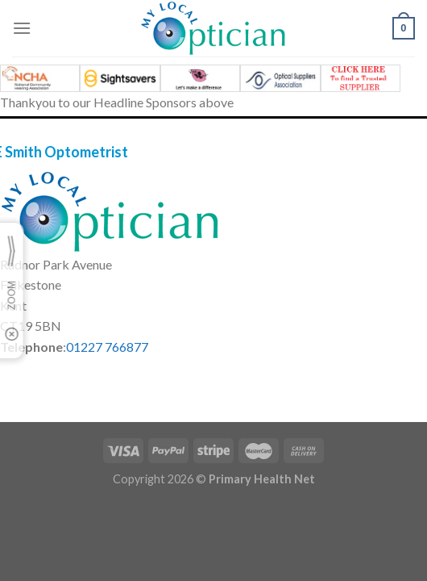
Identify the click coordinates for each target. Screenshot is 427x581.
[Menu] (21, 28)
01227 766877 (107, 346)
